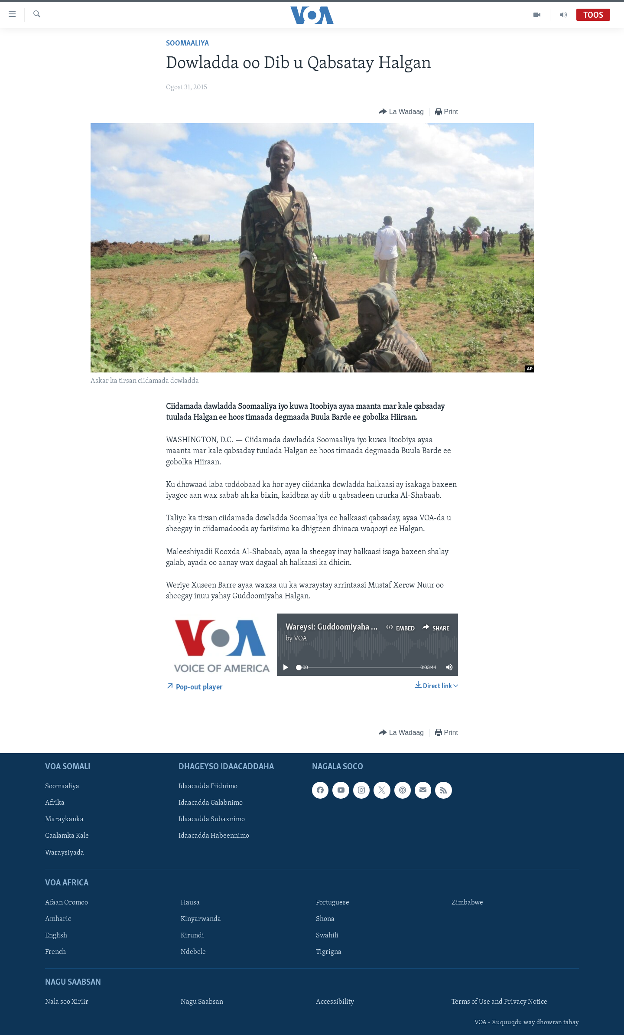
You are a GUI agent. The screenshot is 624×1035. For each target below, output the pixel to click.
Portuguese (332, 902)
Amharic (58, 919)
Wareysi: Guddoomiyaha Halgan (340, 627)
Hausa (190, 902)
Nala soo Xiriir (66, 1002)
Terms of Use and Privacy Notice (499, 1002)
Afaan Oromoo (66, 902)
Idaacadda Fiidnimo (208, 786)
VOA (300, 638)
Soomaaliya (187, 43)
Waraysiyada (64, 852)
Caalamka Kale (67, 836)
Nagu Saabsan (202, 1002)
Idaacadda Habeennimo (214, 836)
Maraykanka (64, 819)
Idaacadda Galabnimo (211, 803)
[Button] (401, 112)
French (55, 952)
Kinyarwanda (201, 919)
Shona (325, 919)
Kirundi (192, 935)
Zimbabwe (467, 902)
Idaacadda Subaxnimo (212, 819)
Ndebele (193, 952)
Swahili (327, 935)
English (56, 935)
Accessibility (335, 1002)
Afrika (55, 803)
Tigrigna (328, 952)
